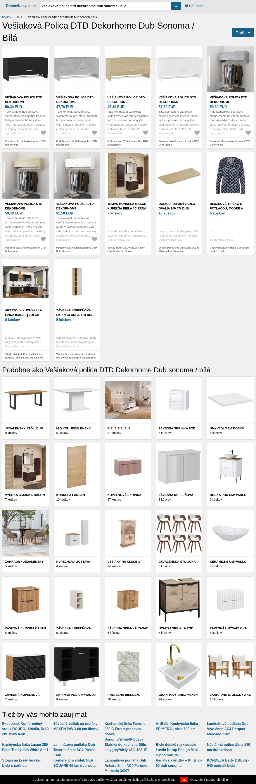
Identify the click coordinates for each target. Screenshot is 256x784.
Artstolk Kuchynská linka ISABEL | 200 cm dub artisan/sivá (23, 315)
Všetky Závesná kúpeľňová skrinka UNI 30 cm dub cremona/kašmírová (76, 356)
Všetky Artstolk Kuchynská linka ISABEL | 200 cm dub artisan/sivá (24, 356)
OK (184, 780)
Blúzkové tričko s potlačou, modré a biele (226, 208)
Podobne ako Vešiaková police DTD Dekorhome (25, 143)
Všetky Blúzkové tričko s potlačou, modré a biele (229, 249)
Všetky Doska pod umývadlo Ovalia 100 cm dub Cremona (179, 249)
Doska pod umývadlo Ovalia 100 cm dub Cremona (177, 208)
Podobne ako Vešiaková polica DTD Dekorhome (230, 143)
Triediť (240, 32)
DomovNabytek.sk (21, 6)
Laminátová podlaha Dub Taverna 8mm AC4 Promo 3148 (74, 750)
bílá (19, 17)
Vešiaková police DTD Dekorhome (23, 100)
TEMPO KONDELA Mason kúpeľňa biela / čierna (126, 206)
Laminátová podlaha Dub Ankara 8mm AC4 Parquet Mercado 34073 (126, 765)
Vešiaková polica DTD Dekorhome (228, 100)
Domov (6, 17)
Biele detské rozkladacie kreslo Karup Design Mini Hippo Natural (177, 750)
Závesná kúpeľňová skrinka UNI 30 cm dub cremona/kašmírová (74, 315)
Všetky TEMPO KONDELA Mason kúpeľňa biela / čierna (126, 249)
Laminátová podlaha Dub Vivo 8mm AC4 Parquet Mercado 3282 (228, 729)
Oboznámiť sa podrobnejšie (209, 779)
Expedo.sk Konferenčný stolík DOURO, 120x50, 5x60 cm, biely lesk (25, 729)
